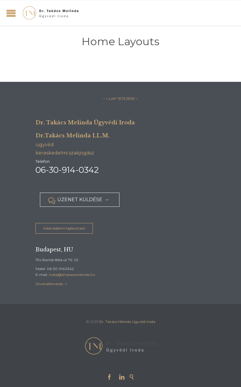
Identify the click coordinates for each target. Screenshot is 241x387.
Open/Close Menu (11, 13)
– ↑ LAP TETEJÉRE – (120, 98)
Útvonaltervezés (49, 284)
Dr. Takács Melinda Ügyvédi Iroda (127, 321)
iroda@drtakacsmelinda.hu (72, 274)
